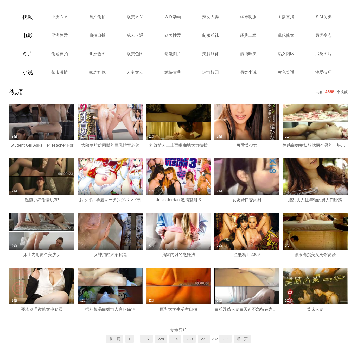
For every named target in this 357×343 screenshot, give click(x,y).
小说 (27, 72)
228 (161, 339)
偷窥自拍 (59, 54)
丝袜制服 (248, 17)
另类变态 (323, 35)
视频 (27, 17)
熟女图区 (286, 54)
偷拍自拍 (97, 35)
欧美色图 (135, 54)
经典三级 (248, 35)
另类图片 (323, 54)
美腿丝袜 (210, 54)
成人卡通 (135, 35)
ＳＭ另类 (323, 17)
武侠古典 (172, 72)
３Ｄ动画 (172, 17)
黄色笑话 (286, 72)
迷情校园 (210, 72)
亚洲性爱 (59, 35)
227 (146, 339)
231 (204, 339)
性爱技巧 (323, 72)
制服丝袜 (210, 35)
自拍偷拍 (97, 17)
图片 (27, 54)
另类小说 (248, 72)
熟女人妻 (210, 17)
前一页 (114, 339)
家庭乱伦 (97, 72)
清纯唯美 (248, 54)
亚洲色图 (97, 54)
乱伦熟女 (286, 35)
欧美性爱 (172, 35)
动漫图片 (172, 54)
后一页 (242, 339)
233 (225, 339)
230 (190, 339)
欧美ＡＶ (135, 17)
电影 (27, 35)
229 (175, 339)
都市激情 (59, 72)
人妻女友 (135, 72)
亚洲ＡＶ (59, 17)
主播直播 (286, 17)
